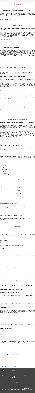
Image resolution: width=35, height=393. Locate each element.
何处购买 (13, 377)
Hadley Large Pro (8, 267)
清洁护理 (2, 376)
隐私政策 (25, 375)
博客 (13, 375)
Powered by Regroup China (17, 391)
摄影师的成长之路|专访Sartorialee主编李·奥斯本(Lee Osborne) (11, 366)
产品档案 (13, 376)
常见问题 (2, 375)
